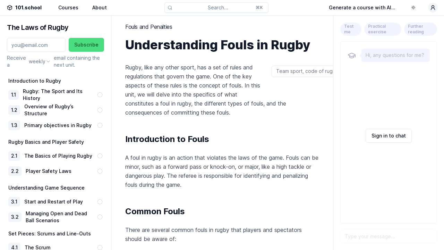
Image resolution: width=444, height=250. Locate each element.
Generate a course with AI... (362, 7)
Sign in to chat (389, 136)
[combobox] (40, 61)
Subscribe (86, 45)
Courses (68, 7)
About (99, 7)
